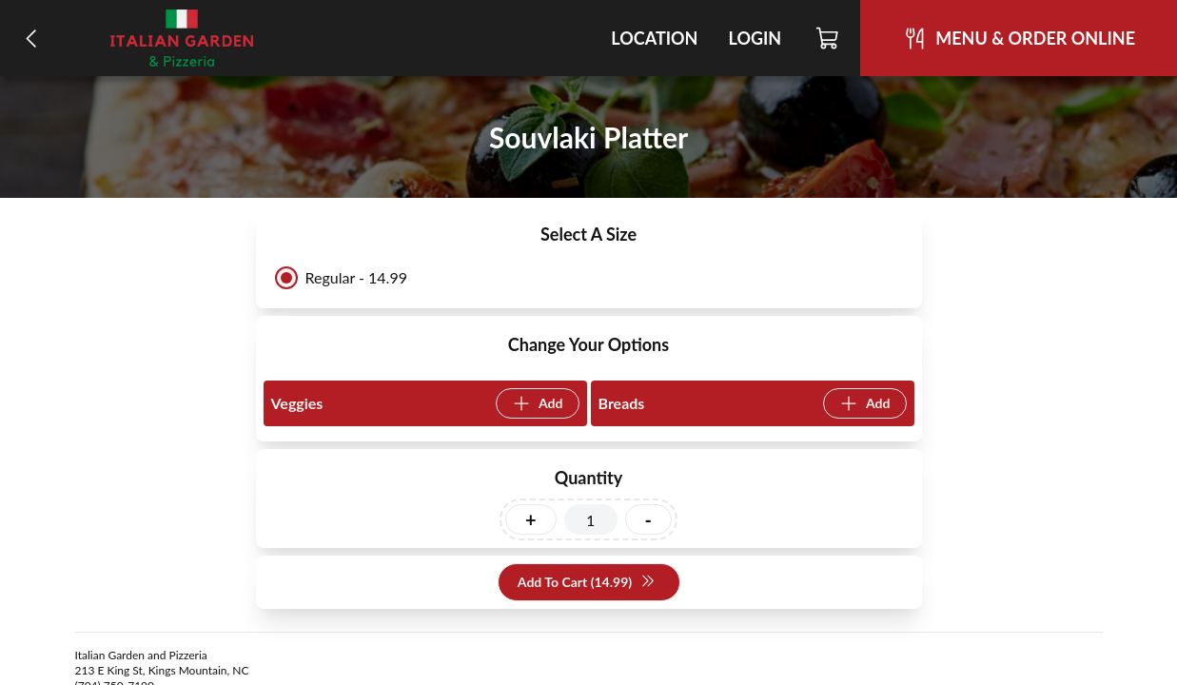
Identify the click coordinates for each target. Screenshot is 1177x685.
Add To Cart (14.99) (587, 583)
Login (754, 38)
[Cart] (828, 38)
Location (654, 38)
